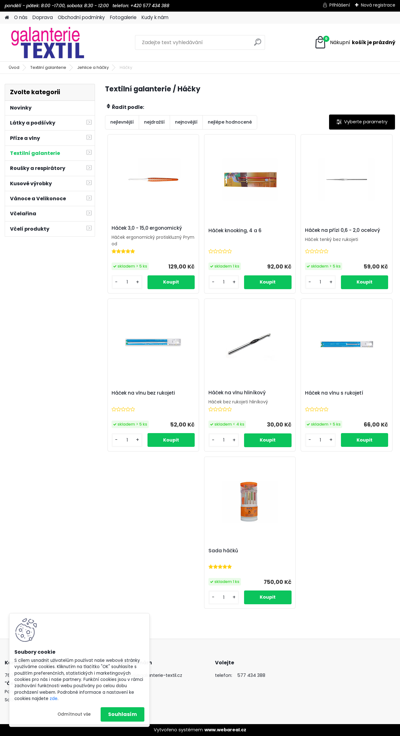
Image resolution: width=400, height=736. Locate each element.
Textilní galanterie (48, 67)
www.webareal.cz (225, 730)
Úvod (14, 67)
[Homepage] (7, 18)
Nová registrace (378, 5)
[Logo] (48, 42)
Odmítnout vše (74, 714)
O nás (21, 17)
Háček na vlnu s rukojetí (334, 393)
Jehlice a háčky (93, 67)
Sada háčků (223, 551)
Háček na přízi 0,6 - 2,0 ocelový (342, 230)
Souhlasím (122, 714)
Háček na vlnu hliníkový (237, 393)
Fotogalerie (123, 17)
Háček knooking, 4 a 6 (235, 230)
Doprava (42, 17)
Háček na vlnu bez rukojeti (143, 393)
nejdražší (154, 122)
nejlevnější (122, 122)
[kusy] (127, 282)
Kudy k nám (155, 17)
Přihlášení (339, 5)
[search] (257, 44)
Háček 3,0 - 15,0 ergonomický (147, 228)
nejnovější (186, 122)
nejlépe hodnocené (230, 122)
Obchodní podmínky (81, 17)
